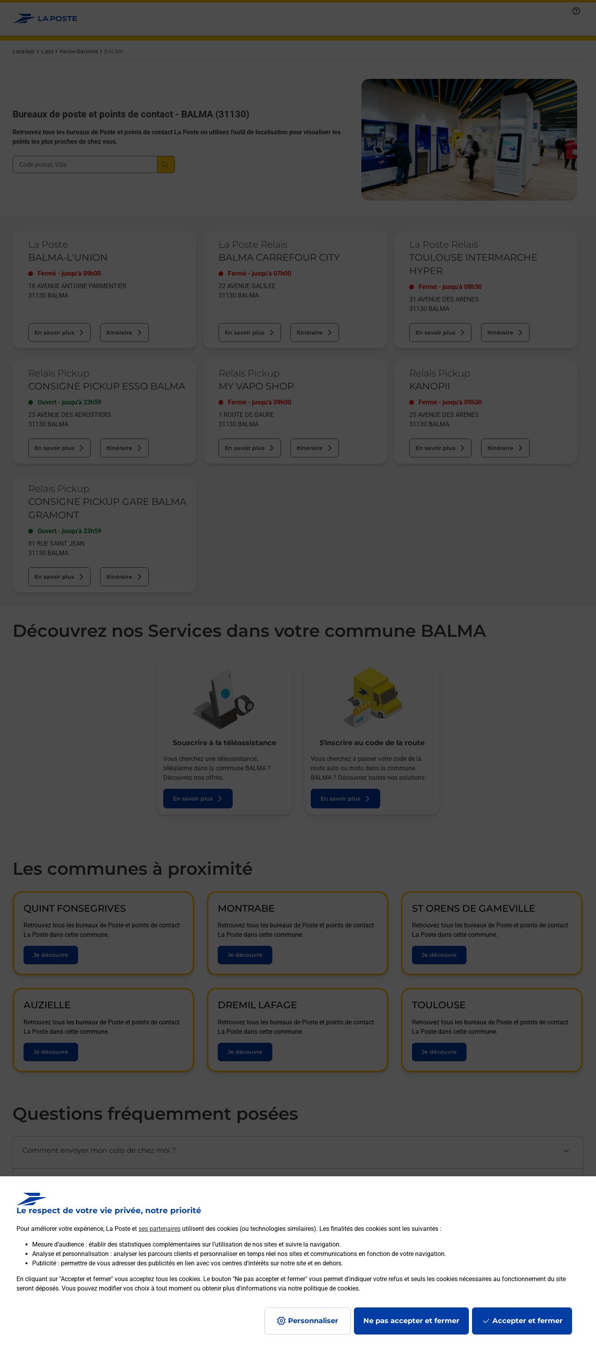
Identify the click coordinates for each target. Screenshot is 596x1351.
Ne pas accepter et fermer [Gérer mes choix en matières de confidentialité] (411, 1320)
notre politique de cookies (323, 1288)
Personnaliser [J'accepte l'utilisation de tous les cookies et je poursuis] (313, 1320)
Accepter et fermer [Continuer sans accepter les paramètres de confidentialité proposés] (527, 1320)
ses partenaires (159, 1228)
